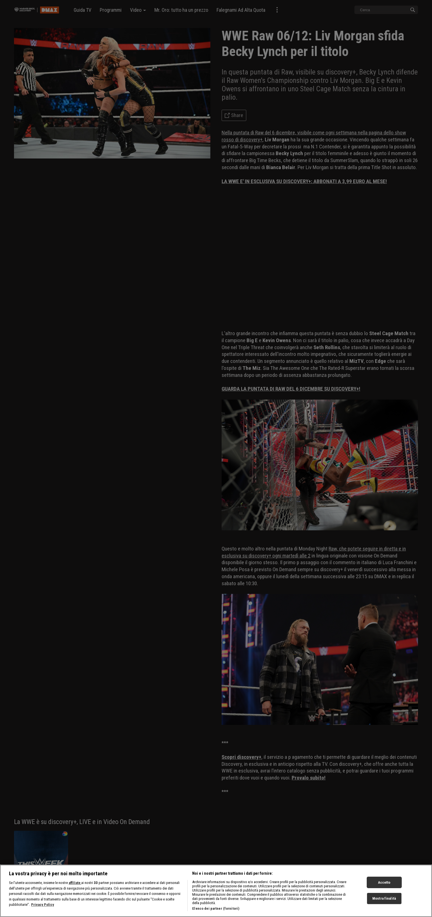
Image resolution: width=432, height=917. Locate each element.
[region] (216, 891)
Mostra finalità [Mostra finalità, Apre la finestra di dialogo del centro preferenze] (384, 898)
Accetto (384, 882)
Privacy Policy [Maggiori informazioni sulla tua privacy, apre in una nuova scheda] (42, 904)
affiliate (75, 883)
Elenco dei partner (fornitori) (215, 908)
